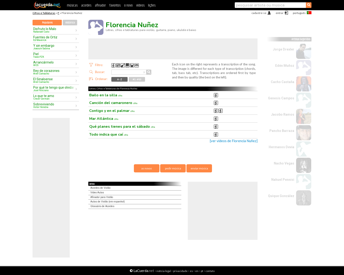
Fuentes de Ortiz (54, 38)
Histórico (70, 22)
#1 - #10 (137, 79)
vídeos (140, 5)
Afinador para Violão (101, 197)
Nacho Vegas (284, 163)
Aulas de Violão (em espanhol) (107, 201)
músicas (72, 5)
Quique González (281, 196)
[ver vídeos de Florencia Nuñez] (234, 141)
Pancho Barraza (281, 131)
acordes (86, 5)
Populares (47, 22)
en (196, 270)
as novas (146, 168)
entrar (280, 13)
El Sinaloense (54, 80)
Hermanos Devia (281, 147)
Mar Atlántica (103, 118)
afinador (100, 5)
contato (210, 270)
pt (202, 270)
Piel (54, 55)
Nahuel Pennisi (282, 179)
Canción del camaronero (113, 102)
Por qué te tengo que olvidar (54, 88)
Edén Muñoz (284, 65)
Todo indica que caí (108, 134)
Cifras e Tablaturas (44, 13)
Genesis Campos (281, 98)
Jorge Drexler (283, 49)
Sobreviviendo (54, 105)
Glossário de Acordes (102, 206)
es (191, 270)
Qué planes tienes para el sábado (122, 126)
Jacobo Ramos (282, 114)
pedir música (173, 168)
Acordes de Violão (100, 187)
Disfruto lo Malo (54, 30)
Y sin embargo (54, 46)
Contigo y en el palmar (112, 110)
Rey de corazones (54, 71)
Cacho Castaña (282, 82)
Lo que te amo (54, 97)
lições (151, 5)
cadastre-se (258, 13)
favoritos (115, 5)
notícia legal (163, 270)
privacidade (180, 270)
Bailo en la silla (105, 95)
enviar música (199, 168)
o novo (128, 5)
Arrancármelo (54, 63)
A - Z (119, 79)
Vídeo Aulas (97, 192)
